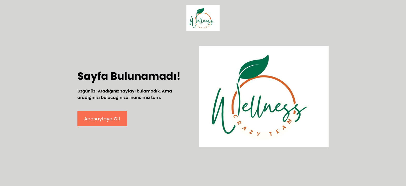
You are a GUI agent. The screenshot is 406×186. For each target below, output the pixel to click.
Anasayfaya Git (102, 118)
